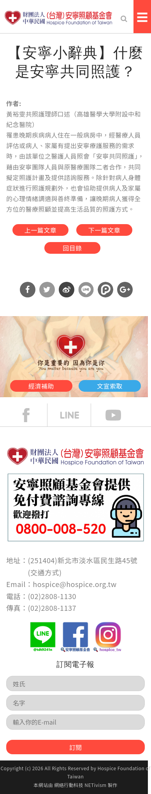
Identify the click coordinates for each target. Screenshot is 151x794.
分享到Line (86, 289)
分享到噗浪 (105, 289)
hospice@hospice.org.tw (74, 584)
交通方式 (44, 572)
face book (31, 415)
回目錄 (72, 248)
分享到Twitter (47, 289)
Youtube (119, 415)
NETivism (95, 785)
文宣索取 (110, 386)
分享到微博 (66, 289)
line (75, 415)
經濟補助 (41, 386)
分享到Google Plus (125, 289)
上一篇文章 (40, 230)
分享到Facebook (27, 289)
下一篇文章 (104, 230)
